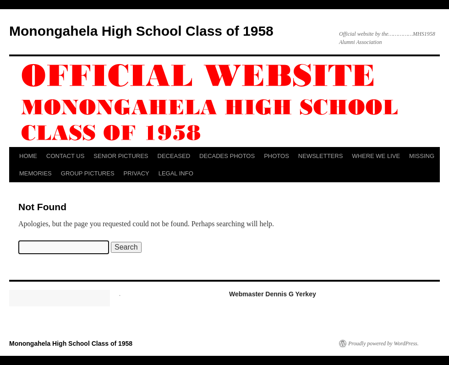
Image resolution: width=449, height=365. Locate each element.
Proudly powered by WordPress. (383, 343)
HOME (28, 156)
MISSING (421, 156)
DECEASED (174, 156)
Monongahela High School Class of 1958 (141, 30)
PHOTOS (276, 156)
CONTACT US (65, 156)
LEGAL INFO (176, 173)
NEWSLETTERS (320, 156)
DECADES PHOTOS (227, 156)
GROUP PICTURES (88, 173)
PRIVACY (136, 173)
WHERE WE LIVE (376, 156)
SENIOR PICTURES (120, 156)
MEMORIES (35, 173)
